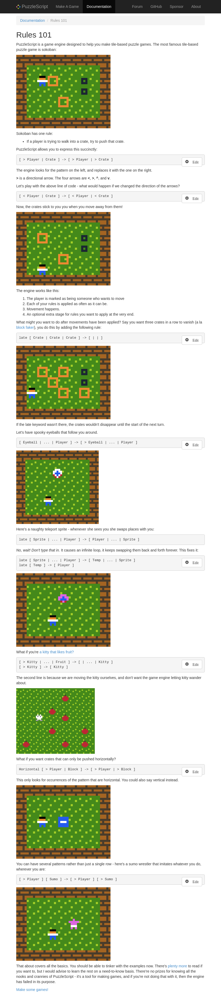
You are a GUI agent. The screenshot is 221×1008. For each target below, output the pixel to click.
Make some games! (32, 990)
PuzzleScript (32, 6)
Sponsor (176, 6)
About (196, 6)
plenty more (177, 966)
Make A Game (67, 6)
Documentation (99, 6)
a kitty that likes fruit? (57, 652)
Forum (137, 6)
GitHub (156, 6)
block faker (25, 327)
